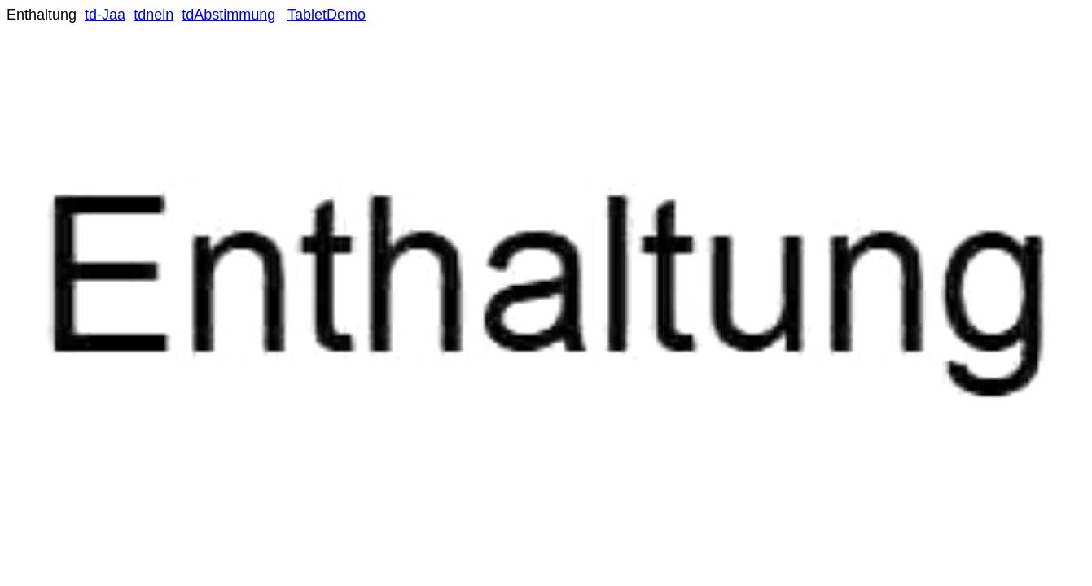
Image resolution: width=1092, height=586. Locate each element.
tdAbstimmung (228, 15)
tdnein (153, 15)
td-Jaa (105, 15)
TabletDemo (326, 15)
